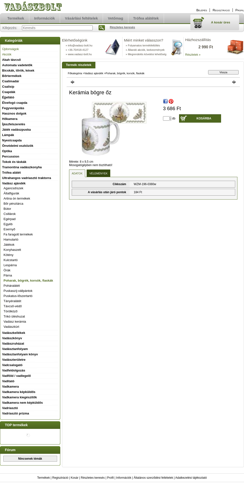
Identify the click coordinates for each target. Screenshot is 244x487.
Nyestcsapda (12, 140)
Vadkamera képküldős (19, 392)
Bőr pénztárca (13, 203)
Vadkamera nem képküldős (22, 402)
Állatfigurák (11, 193)
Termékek (43, 477)
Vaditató (8, 381)
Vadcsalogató (12, 365)
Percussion (10, 156)
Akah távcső (11, 60)
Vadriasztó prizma (15, 413)
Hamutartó (11, 239)
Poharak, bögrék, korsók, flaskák (28, 280)
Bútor (7, 209)
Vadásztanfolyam (15, 349)
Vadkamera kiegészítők (19, 397)
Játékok (9, 244)
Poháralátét (12, 285)
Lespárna (10, 265)
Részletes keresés (93, 477)
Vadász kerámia (15, 321)
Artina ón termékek (17, 198)
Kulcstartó (11, 260)
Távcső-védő (13, 306)
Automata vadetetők (17, 65)
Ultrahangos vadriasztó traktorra (26, 178)
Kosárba (203, 118)
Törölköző (11, 311)
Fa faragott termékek (18, 234)
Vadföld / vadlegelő (16, 376)
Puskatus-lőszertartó (18, 296)
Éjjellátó (8, 97)
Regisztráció (60, 477)
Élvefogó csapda (14, 103)
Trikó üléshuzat (14, 316)
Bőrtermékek (12, 76)
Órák (7, 270)
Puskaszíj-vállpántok (18, 291)
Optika (7, 151)
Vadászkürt (11, 326)
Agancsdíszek (13, 188)
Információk (123, 477)
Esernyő (9, 229)
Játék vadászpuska (16, 129)
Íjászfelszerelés (13, 124)
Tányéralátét (12, 301)
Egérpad (10, 219)
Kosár (74, 477)
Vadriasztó (10, 408)
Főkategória (75, 73)
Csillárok (10, 214)
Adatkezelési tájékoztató (191, 477)
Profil (110, 477)
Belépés (201, 10)
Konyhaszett (12, 250)
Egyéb (8, 224)
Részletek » (193, 54)
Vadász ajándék (93, 73)
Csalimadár (10, 81)
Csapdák (8, 92)
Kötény (8, 255)
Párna (8, 275)
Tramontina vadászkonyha (22, 167)
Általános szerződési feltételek (153, 477)
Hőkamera (10, 119)
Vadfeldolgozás (13, 370)
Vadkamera (10, 386)
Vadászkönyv (12, 338)
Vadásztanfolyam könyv (20, 354)
